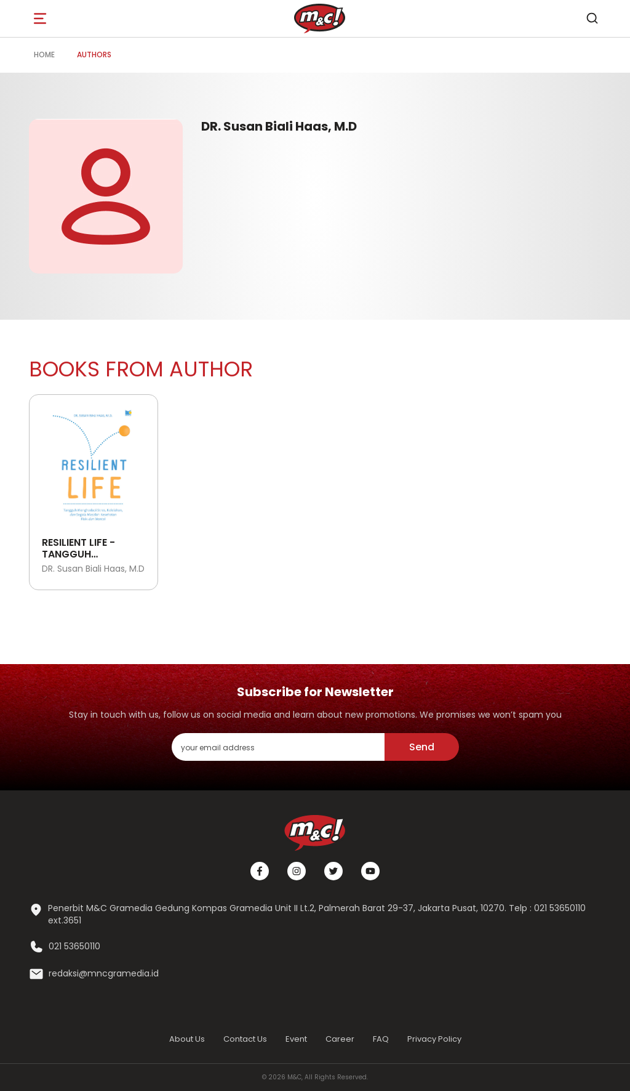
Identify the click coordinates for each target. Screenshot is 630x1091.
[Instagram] (296, 871)
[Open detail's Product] (94, 462)
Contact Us (245, 1039)
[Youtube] (370, 871)
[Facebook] (259, 871)
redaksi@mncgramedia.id (104, 973)
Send (421, 747)
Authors (94, 54)
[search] (592, 18)
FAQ (381, 1039)
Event (296, 1039)
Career (339, 1039)
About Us (187, 1039)
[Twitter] (333, 871)
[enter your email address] (278, 747)
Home (44, 54)
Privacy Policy (434, 1039)
